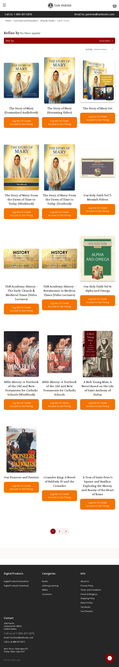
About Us (85, 581)
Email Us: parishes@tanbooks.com (94, 14)
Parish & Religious (89, 594)
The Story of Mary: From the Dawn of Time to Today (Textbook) (59, 199)
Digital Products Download (16, 585)
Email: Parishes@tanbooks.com (18, 637)
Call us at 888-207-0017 (14, 641)
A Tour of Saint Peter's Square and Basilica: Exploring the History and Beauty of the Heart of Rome (98, 485)
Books (45, 581)
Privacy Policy (87, 585)
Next (66, 531)
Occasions (47, 594)
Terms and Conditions (91, 589)
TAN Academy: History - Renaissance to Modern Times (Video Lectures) (59, 291)
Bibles (45, 589)
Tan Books (85, 607)
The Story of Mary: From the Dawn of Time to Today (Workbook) (21, 199)
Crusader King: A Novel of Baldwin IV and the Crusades (59, 481)
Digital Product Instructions (16, 581)
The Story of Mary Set (97, 108)
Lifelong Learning (50, 585)
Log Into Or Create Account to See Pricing (21, 122)
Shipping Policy (88, 598)
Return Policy (87, 602)
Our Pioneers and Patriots (21, 477)
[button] (59, 41)
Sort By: (89, 49)
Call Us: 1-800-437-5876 (18, 14)
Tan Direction (87, 611)
